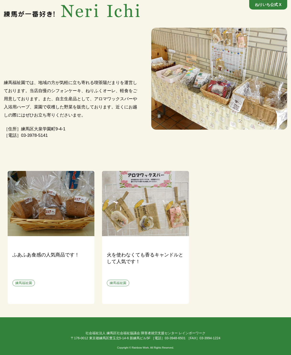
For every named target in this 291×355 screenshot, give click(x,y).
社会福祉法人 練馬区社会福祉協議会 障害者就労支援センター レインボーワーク (145, 333)
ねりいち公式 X (268, 5)
